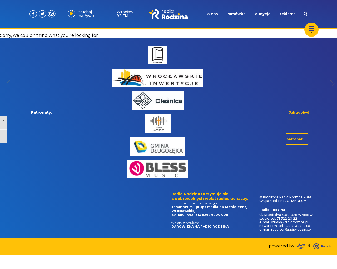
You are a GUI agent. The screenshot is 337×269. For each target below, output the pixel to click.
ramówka (236, 14)
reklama (288, 14)
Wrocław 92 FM (125, 13)
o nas (212, 14)
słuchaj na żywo (86, 13)
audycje (262, 14)
